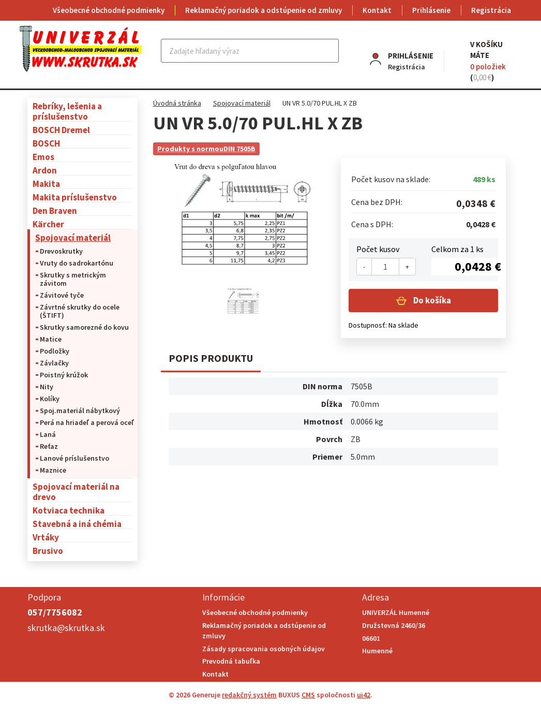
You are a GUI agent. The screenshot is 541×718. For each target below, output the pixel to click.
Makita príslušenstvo (75, 197)
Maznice (53, 470)
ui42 (363, 694)
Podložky (54, 351)
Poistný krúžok (64, 375)
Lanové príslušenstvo (74, 458)
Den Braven (55, 210)
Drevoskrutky (61, 251)
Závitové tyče (62, 295)
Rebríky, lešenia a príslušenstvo (67, 111)
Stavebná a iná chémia (77, 523)
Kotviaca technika (68, 510)
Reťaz (49, 446)
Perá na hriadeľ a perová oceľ (87, 422)
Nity (46, 387)
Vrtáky (46, 537)
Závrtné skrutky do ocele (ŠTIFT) (79, 311)
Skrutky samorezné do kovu (84, 327)
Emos (43, 156)
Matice (51, 339)
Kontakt (377, 10)
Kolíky (49, 398)
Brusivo (48, 550)
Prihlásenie (431, 10)
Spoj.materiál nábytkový (80, 410)
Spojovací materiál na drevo (76, 491)
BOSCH (46, 143)
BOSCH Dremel (61, 129)
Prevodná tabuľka (231, 661)
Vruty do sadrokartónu (76, 263)
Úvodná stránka (177, 103)
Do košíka (431, 300)
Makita (46, 183)
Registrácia (491, 10)
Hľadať (330, 50)
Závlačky (54, 363)
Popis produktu (211, 357)
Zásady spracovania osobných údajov (263, 648)
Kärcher (48, 223)
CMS (308, 694)
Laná (48, 434)
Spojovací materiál (73, 237)
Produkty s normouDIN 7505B (206, 148)
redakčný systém (249, 694)
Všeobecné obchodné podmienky (108, 10)
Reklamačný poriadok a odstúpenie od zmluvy (263, 10)
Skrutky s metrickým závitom (73, 279)
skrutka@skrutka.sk (66, 628)
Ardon (45, 170)
